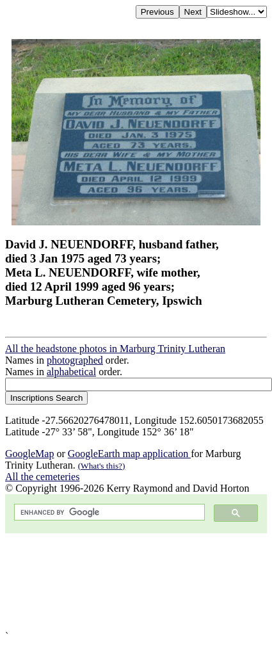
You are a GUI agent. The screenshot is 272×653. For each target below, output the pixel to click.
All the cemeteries (42, 476)
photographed (75, 360)
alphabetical (71, 371)
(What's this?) (101, 466)
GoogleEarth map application (129, 453)
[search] (108, 512)
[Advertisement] (128, 582)
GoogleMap (29, 453)
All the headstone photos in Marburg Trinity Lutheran (115, 348)
